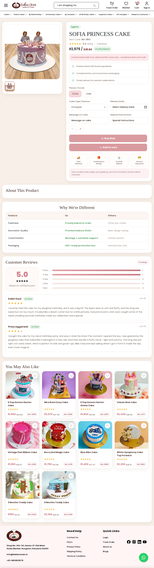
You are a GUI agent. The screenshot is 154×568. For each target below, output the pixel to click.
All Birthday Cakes (87, 14)
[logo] (24, 5)
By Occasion (71, 14)
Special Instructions (120, 114)
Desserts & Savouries (140, 14)
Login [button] (105, 528)
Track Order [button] (109, 533)
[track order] (112, 5)
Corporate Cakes (106, 14)
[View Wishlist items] (126, 5)
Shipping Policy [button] (74, 542)
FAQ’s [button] (69, 533)
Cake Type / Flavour (79, 101)
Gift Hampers (122, 14)
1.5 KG (75, 93)
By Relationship (36, 14)
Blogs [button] (105, 542)
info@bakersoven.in (17, 545)
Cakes (7, 14)
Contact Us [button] (72, 528)
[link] (94, 5)
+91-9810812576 (15, 551)
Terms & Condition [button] (76, 547)
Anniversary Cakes (54, 14)
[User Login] (147, 5)
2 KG (88, 93)
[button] (6, 5)
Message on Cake (78, 114)
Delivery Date (117, 101)
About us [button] (107, 537)
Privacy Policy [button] (73, 537)
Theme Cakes (20, 14)
